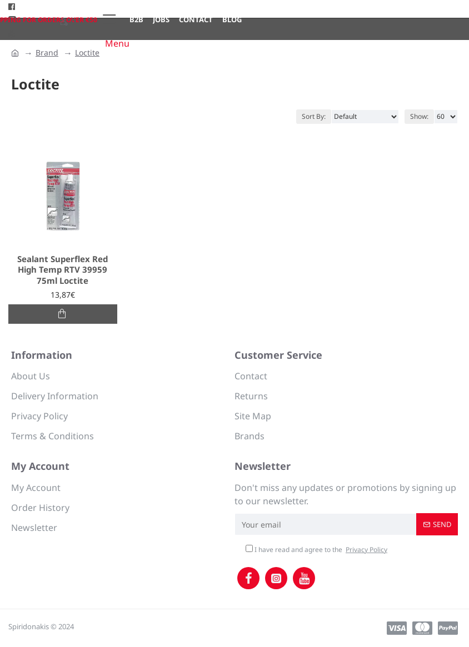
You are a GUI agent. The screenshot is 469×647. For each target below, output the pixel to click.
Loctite (87, 52)
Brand (47, 52)
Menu (117, 43)
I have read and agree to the (317, 550)
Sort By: (314, 116)
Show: (419, 116)
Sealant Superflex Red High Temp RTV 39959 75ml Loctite (62, 270)
